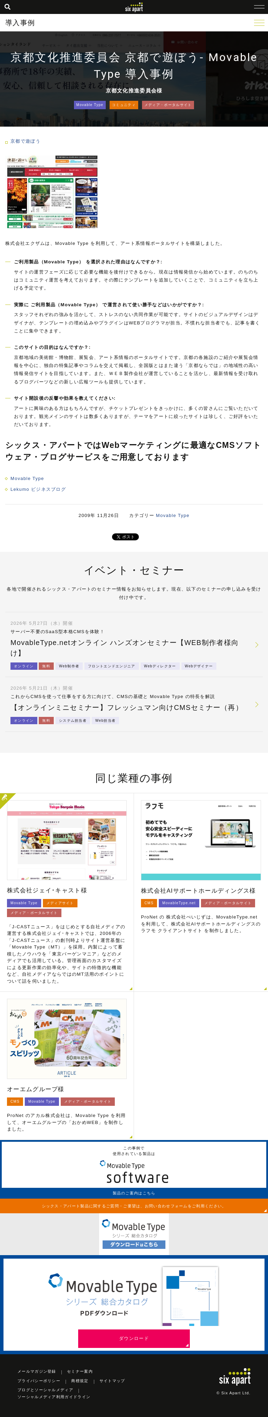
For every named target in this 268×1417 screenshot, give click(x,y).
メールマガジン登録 (36, 1371)
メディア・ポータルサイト (168, 105)
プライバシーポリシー (38, 1381)
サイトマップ (112, 1381)
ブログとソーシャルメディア (45, 1390)
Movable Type (90, 105)
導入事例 (20, 23)
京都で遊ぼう (25, 141)
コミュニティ (124, 105)
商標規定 (79, 1381)
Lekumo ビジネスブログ (38, 489)
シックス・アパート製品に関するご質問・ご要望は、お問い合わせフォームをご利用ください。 (134, 1206)
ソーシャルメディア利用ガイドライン (53, 1397)
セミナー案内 (80, 1371)
